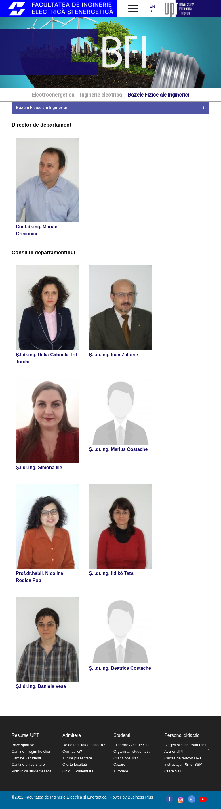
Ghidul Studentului (77, 771)
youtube (202, 799)
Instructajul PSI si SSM (183, 764)
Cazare (119, 764)
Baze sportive (23, 745)
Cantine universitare (28, 764)
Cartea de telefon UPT (182, 758)
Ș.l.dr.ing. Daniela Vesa (41, 686)
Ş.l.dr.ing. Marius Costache (118, 449)
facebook (169, 799)
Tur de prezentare (77, 758)
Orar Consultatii (126, 758)
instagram (180, 799)
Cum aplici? (72, 751)
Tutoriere (120, 771)
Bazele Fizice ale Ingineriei (158, 95)
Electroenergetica (53, 95)
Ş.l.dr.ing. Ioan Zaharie (113, 354)
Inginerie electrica (101, 95)
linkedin (191, 799)
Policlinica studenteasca (32, 771)
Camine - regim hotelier (31, 751)
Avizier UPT (174, 751)
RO (152, 11)
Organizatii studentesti (131, 751)
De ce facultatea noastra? (83, 745)
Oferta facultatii (74, 764)
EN (152, 6)
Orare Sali (172, 771)
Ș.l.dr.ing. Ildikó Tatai (112, 573)
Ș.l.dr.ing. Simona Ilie (39, 467)
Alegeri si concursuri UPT (185, 745)
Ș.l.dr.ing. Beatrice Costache (120, 668)
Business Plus (140, 797)
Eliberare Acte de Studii (132, 745)
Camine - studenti (26, 758)
